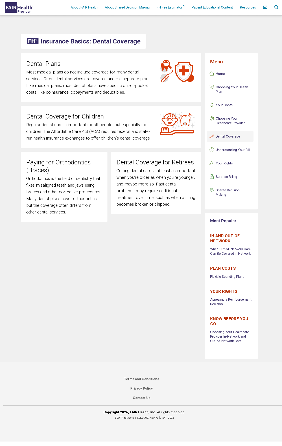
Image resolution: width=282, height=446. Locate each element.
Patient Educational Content (212, 7)
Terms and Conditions (141, 379)
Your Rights (224, 163)
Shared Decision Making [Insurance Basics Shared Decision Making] (228, 192)
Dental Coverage (228, 136)
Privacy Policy (141, 388)
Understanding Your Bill (233, 150)
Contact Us (141, 398)
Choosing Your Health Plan (232, 89)
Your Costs (224, 105)
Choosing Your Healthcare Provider (230, 120)
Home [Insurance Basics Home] (220, 74)
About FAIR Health (84, 7)
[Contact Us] (265, 7)
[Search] (276, 7)
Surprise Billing (226, 177)
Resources (248, 7)
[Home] (19, 7)
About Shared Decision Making (127, 7)
